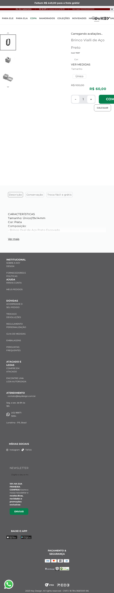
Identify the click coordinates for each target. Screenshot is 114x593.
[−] (75, 99)
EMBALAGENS (13, 338)
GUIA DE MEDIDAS (16, 331)
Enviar (19, 508)
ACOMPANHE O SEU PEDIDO (14, 303)
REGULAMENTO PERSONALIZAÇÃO (16, 323)
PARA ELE (8, 18)
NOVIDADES (79, 18)
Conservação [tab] (34, 126)
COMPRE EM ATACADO (12, 367)
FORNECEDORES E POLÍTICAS (16, 272)
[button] (79, 76)
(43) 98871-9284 (14, 412)
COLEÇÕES (63, 18)
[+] (91, 99)
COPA (33, 18)
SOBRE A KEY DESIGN (13, 262)
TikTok (27, 447)
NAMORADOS (47, 18)
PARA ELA (22, 18)
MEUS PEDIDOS (14, 286)
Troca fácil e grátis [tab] (60, 126)
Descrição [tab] (15, 126)
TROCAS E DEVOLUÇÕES (13, 313)
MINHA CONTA (14, 280)
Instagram (13, 447)
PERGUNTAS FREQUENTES (13, 346)
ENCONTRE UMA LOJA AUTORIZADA (16, 377)
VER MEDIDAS (80, 64)
